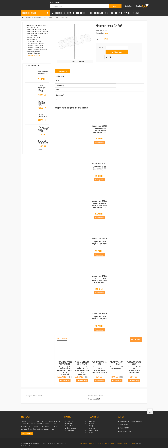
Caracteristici (62, 71)
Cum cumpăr (70, 443)
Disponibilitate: (100, 33)
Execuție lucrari (96, 13)
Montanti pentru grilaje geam (37, 33)
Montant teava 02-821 (99, 247)
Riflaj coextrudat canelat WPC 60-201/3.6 (43, 129)
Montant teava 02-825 (99, 287)
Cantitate (100, 47)
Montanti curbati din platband (37, 31)
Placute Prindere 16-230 (99, 376)
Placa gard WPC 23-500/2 (134, 376)
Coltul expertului (71, 441)
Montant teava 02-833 (99, 207)
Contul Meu (128, 6)
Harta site (91, 446)
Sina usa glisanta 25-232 (43, 115)
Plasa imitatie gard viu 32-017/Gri (82, 376)
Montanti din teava (49, 17)
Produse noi (60, 13)
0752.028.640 (124, 441)
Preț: (97, 39)
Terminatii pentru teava (35, 48)
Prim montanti (32, 39)
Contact (136, 13)
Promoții (70, 13)
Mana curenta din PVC (34, 41)
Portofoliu (81, 13)
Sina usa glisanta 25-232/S (42, 103)
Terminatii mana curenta (35, 43)
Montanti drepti (32, 35)
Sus (150, 425)
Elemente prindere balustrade (37, 50)
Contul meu (91, 434)
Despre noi (109, 13)
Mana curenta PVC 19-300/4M (43, 142)
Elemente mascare (33, 54)
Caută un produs (93, 443)
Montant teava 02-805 (94, 412)
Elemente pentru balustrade (34, 17)
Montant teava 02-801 (99, 128)
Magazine (69, 437)
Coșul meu (91, 437)
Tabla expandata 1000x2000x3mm (43, 73)
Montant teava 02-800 (99, 168)
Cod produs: (99, 30)
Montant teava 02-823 (99, 327)
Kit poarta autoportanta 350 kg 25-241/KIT (42, 88)
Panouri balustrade (33, 37)
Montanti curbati (32, 27)
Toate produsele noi (136, 353)
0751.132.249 (124, 438)
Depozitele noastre (123, 13)
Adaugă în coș (117, 52)
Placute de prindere (33, 52)
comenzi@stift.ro (125, 444)
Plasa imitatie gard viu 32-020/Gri (65, 376)
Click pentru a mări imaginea (75, 61)
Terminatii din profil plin (35, 46)
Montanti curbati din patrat (36, 29)
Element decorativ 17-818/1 (116, 376)
